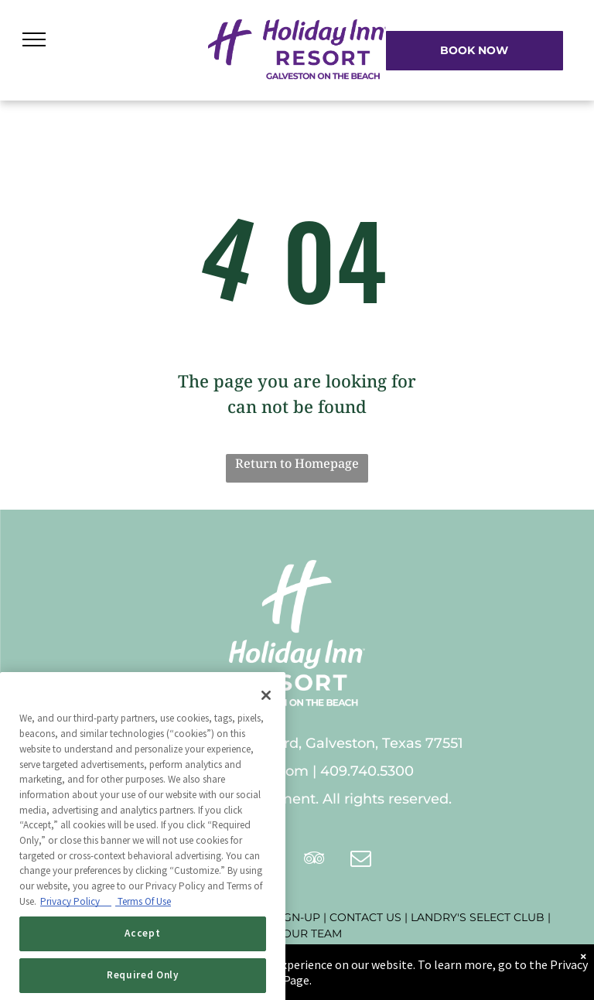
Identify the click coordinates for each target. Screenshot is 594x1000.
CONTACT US (365, 917)
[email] (361, 860)
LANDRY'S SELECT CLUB (477, 917)
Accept (142, 965)
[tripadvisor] (314, 860)
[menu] (34, 39)
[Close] (266, 728)
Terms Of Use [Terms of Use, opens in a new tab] (143, 933)
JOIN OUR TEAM (297, 933)
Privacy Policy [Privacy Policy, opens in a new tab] (75, 933)
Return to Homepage (297, 463)
